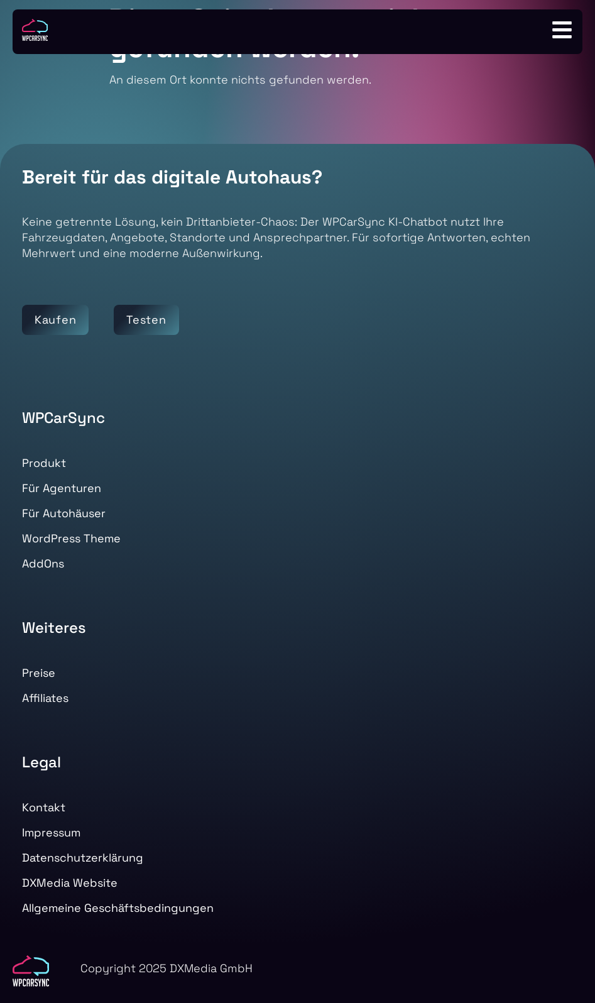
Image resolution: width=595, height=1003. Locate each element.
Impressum (51, 832)
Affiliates (45, 698)
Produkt (44, 463)
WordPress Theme (71, 538)
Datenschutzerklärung (82, 857)
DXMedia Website (69, 882)
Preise (38, 673)
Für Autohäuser (64, 513)
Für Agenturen (61, 488)
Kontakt (43, 807)
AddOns (43, 563)
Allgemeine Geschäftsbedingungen (118, 908)
